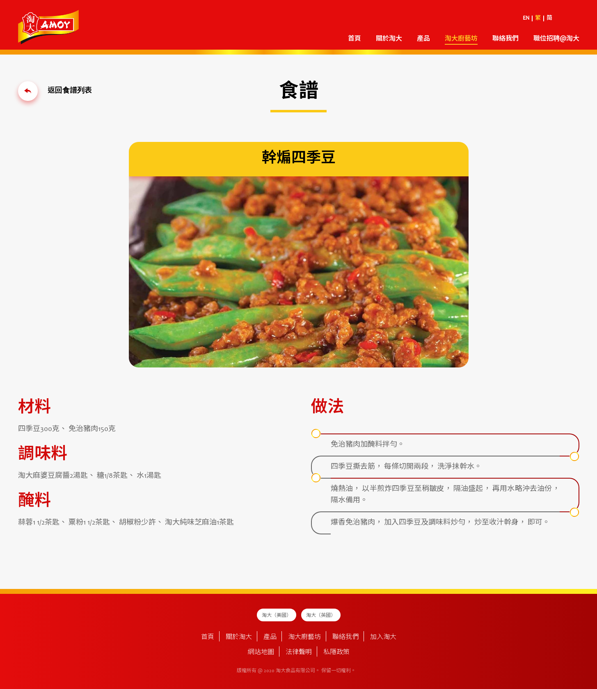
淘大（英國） (321, 615)
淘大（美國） (276, 615)
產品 (423, 39)
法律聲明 (299, 652)
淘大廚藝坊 (461, 39)
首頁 (354, 39)
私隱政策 (336, 652)
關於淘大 (389, 39)
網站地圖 (261, 652)
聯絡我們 (505, 39)
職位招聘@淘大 (556, 39)
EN (526, 18)
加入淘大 (383, 637)
